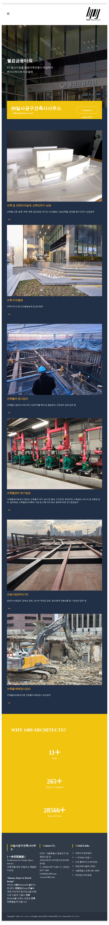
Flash (60, 916)
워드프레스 (75, 916)
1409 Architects (25, 916)
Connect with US (87, 111)
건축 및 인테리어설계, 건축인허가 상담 (29, 205)
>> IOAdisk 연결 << (83, 858)
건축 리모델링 (15, 300)
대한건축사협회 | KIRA (85, 866)
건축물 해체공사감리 (19, 689)
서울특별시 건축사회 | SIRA (87, 871)
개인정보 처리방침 (83, 875)
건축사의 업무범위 (83, 853)
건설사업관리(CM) (17, 594)
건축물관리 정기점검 (19, 493)
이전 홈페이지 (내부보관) (86, 862)
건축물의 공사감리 (17, 399)
